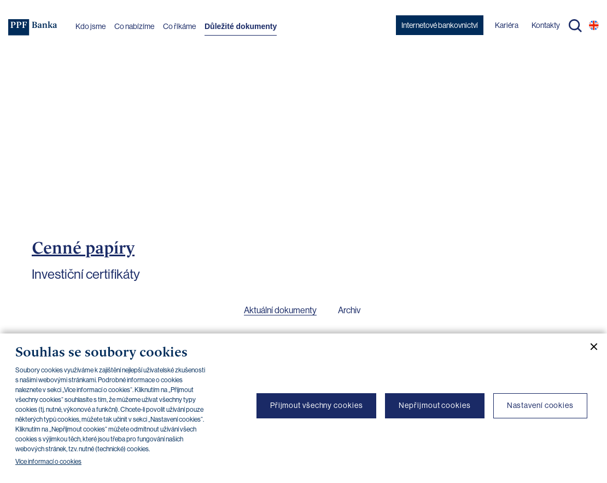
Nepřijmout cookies (434, 405)
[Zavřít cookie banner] (589, 346)
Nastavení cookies (540, 405)
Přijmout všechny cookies (316, 405)
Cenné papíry (83, 247)
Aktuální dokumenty (280, 310)
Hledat (575, 25)
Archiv (349, 310)
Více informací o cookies (48, 461)
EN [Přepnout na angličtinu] (594, 25)
